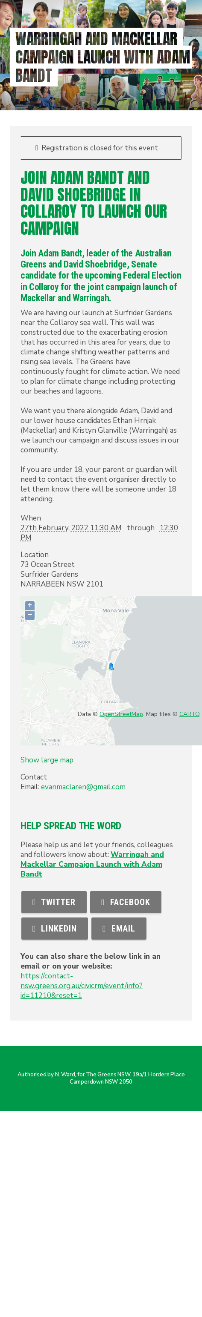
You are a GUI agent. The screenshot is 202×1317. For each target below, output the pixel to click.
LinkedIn (54, 928)
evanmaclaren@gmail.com (83, 787)
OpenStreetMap (121, 714)
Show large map (46, 760)
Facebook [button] (125, 902)
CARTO (189, 714)
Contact (33, 777)
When (30, 518)
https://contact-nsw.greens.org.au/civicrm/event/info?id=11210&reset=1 (81, 986)
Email (118, 928)
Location (34, 555)
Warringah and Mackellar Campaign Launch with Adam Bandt (92, 864)
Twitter (54, 902)
